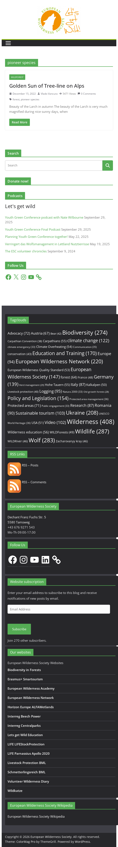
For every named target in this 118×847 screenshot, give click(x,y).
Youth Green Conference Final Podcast (32, 229)
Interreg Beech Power (24, 716)
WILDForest (17, 77)
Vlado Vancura (49, 93)
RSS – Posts (23, 465)
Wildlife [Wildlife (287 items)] (92, 431)
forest (16, 99)
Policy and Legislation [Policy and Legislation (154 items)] (38, 398)
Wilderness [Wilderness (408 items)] (90, 421)
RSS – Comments (27, 482)
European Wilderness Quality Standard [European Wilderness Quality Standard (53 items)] (39, 370)
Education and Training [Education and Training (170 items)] (64, 353)
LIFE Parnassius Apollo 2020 (29, 753)
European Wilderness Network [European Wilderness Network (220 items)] (59, 361)
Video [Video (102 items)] (55, 422)
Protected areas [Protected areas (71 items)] (24, 405)
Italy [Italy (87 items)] (78, 384)
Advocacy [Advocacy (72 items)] (19, 333)
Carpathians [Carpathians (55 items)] (54, 341)
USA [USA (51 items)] (38, 423)
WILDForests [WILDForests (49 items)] (62, 432)
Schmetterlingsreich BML (26, 772)
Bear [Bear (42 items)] (55, 333)
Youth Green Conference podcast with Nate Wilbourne (44, 217)
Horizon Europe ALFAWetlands (31, 707)
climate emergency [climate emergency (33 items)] (21, 347)
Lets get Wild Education (25, 735)
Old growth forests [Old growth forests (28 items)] (96, 391)
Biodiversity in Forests (24, 670)
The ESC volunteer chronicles (26, 251)
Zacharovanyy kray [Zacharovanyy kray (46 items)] (72, 441)
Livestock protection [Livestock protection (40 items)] (23, 392)
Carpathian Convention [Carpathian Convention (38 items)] (25, 341)
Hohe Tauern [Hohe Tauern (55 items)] (57, 385)
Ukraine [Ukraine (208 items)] (82, 412)
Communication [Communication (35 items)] (85, 347)
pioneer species (30, 99)
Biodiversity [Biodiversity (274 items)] (84, 332)
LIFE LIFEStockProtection (26, 744)
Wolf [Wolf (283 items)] (42, 440)
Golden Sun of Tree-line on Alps (46, 85)
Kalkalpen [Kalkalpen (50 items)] (96, 385)
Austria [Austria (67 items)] (40, 333)
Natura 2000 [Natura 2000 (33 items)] (73, 391)
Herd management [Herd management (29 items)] (31, 385)
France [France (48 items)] (85, 377)
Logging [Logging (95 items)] (50, 391)
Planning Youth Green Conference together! (36, 236)
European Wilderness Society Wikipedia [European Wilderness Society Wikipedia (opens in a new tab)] (36, 816)
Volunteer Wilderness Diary (28, 781)
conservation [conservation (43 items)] (20, 354)
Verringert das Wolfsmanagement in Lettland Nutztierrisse (47, 244)
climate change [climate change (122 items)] (88, 340)
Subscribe (19, 629)
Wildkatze (15, 790)
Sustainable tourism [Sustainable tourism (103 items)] (40, 413)
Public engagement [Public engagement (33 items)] (55, 405)
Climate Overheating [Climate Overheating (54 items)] (54, 347)
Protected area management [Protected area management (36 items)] (89, 399)
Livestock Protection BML (27, 763)
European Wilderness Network (31, 698)
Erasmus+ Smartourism (25, 679)
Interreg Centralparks (24, 725)
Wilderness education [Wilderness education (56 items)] (28, 432)
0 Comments (87, 93)
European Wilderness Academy (31, 688)
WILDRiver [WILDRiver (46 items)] (18, 441)
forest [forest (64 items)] (69, 377)
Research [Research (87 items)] (82, 405)
